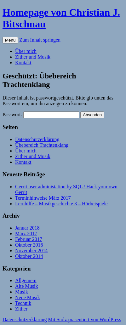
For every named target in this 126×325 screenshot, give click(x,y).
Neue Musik (27, 297)
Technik (23, 303)
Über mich (26, 51)
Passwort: (41, 114)
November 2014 (31, 250)
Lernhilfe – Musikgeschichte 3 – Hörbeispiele (61, 203)
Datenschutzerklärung (37, 139)
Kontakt (23, 62)
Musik (21, 291)
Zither (21, 308)
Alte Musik (26, 286)
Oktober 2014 (29, 256)
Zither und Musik (32, 57)
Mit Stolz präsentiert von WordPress (84, 319)
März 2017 (26, 233)
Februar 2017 (28, 239)
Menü (10, 40)
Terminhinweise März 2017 (43, 198)
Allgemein (26, 280)
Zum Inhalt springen (39, 40)
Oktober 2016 (29, 245)
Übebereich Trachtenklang (41, 145)
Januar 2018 (27, 228)
